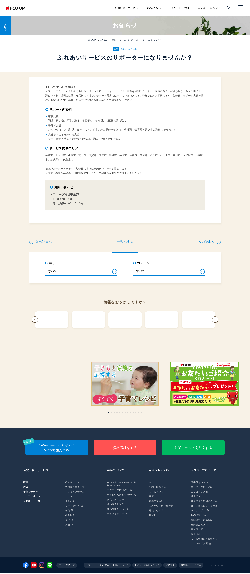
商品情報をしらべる (118, 509)
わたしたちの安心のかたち (121, 494)
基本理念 (196, 496)
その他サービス (31, 501)
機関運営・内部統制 (202, 520)
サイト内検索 (228, 8)
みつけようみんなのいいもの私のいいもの (123, 484)
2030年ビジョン (200, 515)
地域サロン (155, 515)
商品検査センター (116, 504)
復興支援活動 (156, 501)
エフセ (68, 496)
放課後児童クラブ (75, 487)
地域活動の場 (156, 510)
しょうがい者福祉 (75, 491)
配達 (25, 482)
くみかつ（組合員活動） (162, 505)
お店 (25, 487)
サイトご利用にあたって (147, 566)
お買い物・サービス (126, 8)
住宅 (67, 510)
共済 (67, 524)
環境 (151, 496)
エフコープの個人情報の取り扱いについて (107, 566)
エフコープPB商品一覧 (119, 490)
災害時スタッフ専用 (191, 566)
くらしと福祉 (156, 491)
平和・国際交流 (157, 487)
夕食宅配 (70, 501)
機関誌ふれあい (199, 524)
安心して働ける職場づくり (205, 539)
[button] (35, 319)
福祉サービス (72, 482)
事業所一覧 (197, 529)
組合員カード (72, 515)
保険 (67, 520)
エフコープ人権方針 (202, 543)
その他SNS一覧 (67, 566)
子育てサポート (31, 491)
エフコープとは (199, 491)
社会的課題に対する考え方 (205, 505)
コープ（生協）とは (202, 487)
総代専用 (170, 566)
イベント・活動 (180, 8)
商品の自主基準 (115, 499)
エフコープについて (209, 8)
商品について (154, 8)
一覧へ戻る (125, 242)
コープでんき (72, 505)
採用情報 (196, 534)
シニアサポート (31, 496)
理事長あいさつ (199, 482)
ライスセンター (115, 513)
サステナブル (198, 510)
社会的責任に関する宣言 (204, 501)
